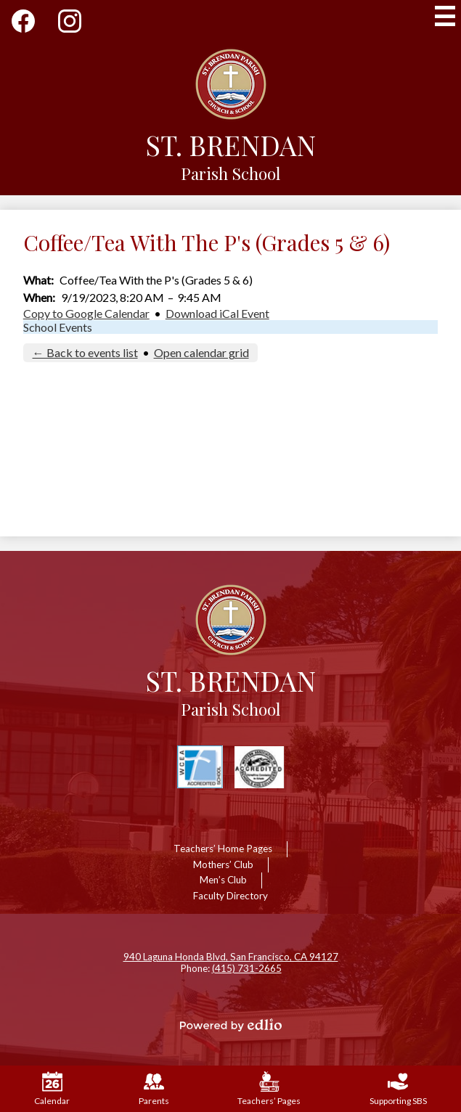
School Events (57, 327)
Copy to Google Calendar (86, 313)
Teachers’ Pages (269, 1088)
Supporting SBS (398, 1088)
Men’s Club (223, 880)
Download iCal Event (217, 313)
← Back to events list (85, 352)
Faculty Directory (230, 896)
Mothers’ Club (223, 864)
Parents (154, 1088)
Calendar (52, 1088)
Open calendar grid (201, 352)
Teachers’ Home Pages (223, 848)
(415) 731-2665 (247, 968)
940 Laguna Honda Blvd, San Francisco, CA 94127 (230, 956)
